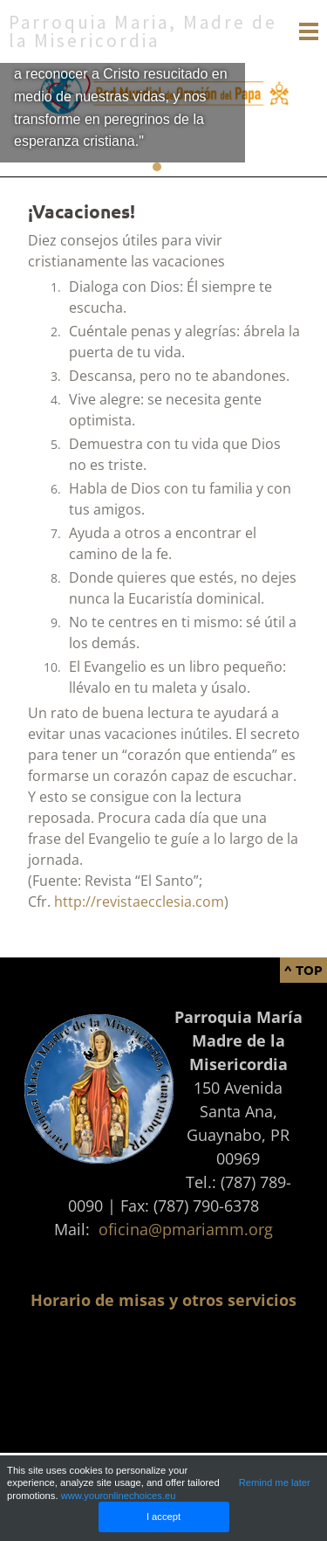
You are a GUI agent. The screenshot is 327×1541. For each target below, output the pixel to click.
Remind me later (274, 1482)
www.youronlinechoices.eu (118, 1495)
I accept (163, 1516)
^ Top (303, 969)
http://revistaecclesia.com (139, 901)
